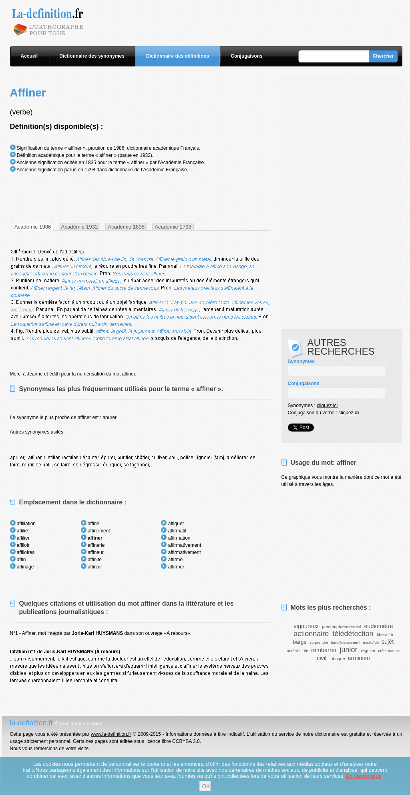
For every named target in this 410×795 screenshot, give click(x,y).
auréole (293, 650)
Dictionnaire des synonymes (92, 56)
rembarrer (323, 650)
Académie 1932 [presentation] (79, 227)
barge (300, 642)
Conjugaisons (246, 56)
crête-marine (389, 650)
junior (348, 650)
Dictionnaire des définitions (177, 56)
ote (305, 650)
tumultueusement (345, 642)
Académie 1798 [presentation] (173, 227)
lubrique (337, 658)
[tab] (33, 227)
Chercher (383, 56)
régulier (368, 650)
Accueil (29, 56)
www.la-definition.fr (111, 734)
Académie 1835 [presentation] (126, 227)
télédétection (352, 634)
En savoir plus (364, 776)
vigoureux (306, 626)
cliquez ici (327, 405)
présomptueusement (341, 626)
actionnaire (311, 634)
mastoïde (371, 642)
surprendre (319, 642)
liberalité (385, 634)
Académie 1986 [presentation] (32, 227)
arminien (359, 658)
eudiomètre (378, 626)
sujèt (388, 641)
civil (321, 658)
